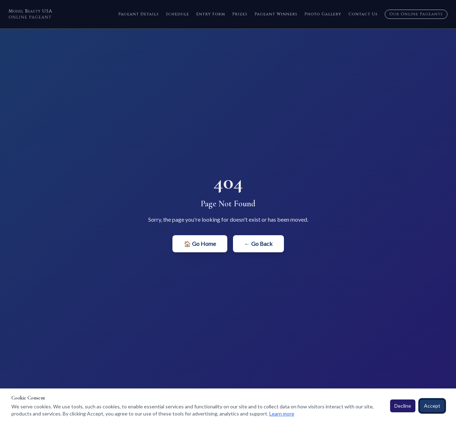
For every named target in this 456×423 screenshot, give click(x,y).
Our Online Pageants (416, 14)
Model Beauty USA (30, 14)
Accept (432, 406)
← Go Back (258, 243)
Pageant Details (138, 14)
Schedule (177, 14)
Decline (402, 406)
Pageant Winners (276, 14)
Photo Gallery (323, 14)
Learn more (281, 414)
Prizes (240, 14)
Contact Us (363, 14)
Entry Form (210, 14)
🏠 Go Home (200, 243)
